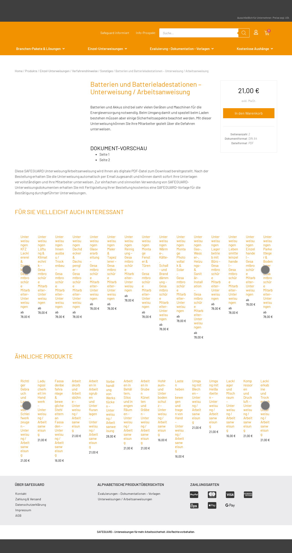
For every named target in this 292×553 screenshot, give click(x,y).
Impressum (23, 510)
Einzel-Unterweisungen (55, 71)
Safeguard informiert (114, 33)
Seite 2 (104, 159)
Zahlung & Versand (28, 499)
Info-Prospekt (145, 33)
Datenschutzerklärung (30, 504)
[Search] (244, 32)
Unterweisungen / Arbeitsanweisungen (125, 499)
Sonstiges (106, 71)
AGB (18, 515)
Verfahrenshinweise (85, 71)
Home (19, 71)
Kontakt (20, 493)
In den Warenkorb (249, 113)
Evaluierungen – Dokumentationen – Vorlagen (129, 493)
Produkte (31, 71)
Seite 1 (104, 154)
